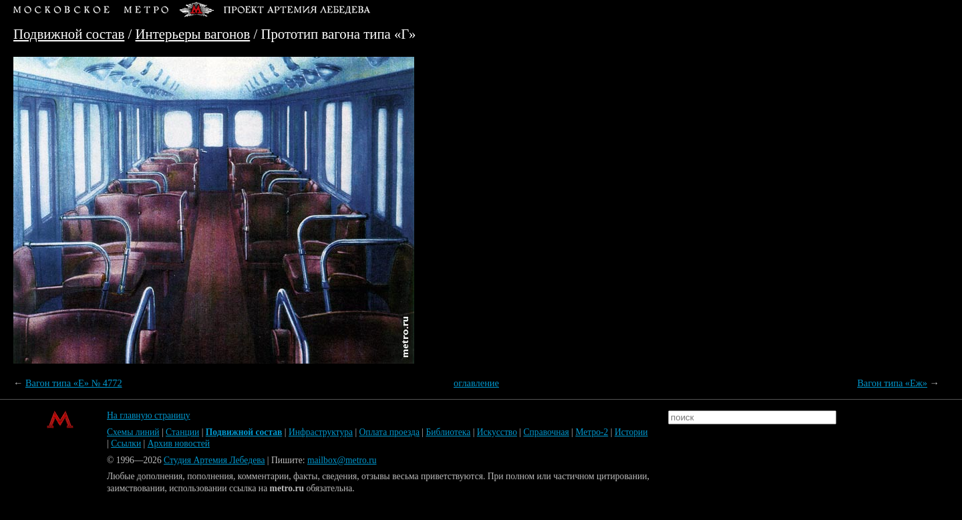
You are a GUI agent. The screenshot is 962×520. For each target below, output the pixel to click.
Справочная (546, 432)
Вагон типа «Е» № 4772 (73, 383)
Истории (631, 432)
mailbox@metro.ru (342, 460)
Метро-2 (591, 432)
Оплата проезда (389, 432)
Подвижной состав (68, 33)
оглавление (476, 383)
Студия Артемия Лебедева (214, 460)
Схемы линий (133, 432)
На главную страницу (148, 415)
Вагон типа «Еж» (892, 383)
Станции (182, 432)
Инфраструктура (321, 432)
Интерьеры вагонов (193, 33)
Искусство (497, 432)
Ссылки (126, 443)
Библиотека (448, 432)
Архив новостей (179, 443)
